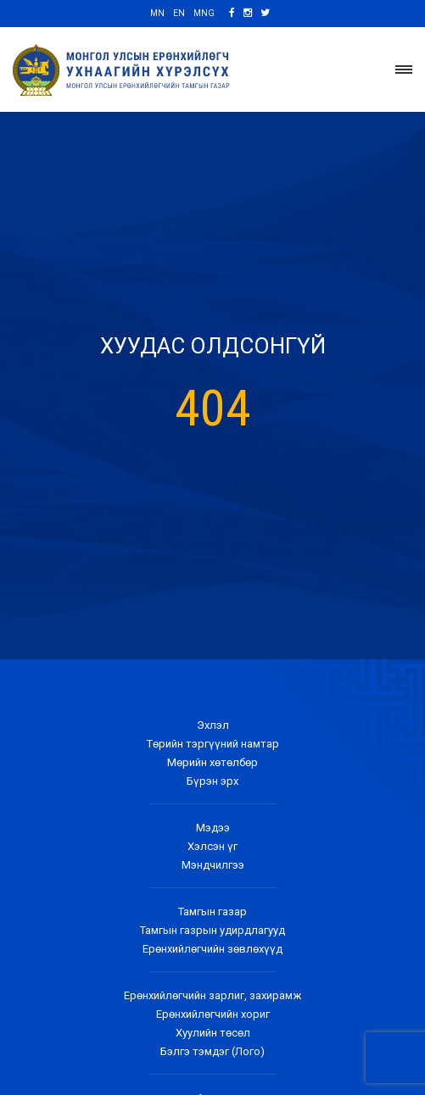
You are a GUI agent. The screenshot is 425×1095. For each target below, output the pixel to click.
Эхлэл (213, 725)
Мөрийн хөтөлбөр (212, 762)
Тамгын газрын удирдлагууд (212, 930)
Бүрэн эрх (212, 781)
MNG (204, 13)
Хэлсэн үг (212, 846)
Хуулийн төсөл (213, 1032)
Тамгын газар (212, 911)
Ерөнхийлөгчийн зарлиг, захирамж (212, 995)
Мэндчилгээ (213, 865)
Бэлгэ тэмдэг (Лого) (212, 1051)
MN (157, 13)
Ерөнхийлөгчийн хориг (213, 1014)
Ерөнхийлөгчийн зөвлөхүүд (212, 948)
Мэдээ (213, 827)
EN (179, 13)
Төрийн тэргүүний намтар (213, 743)
